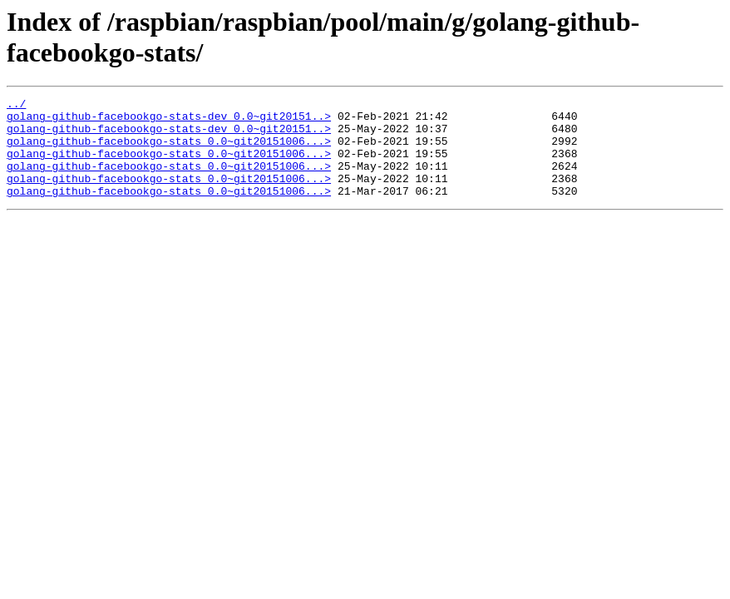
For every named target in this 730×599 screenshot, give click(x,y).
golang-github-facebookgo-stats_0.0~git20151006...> (169, 150)
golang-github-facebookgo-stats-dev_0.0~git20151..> (169, 120)
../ (16, 105)
